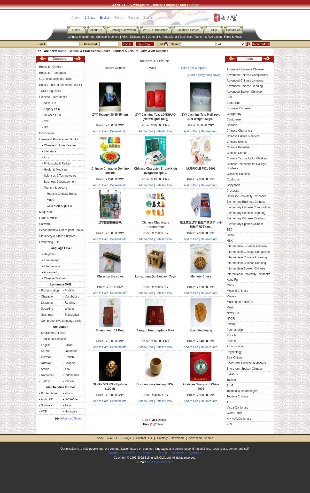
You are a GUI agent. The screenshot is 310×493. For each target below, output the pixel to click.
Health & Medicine (55, 169)
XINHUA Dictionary (239, 418)
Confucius (233, 179)
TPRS (230, 402)
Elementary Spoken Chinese (245, 224)
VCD (44, 411)
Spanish (70, 363)
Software (45, 224)
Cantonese (234, 119)
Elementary (51, 260)
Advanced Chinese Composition (247, 75)
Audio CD (47, 399)
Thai (67, 369)
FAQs (127, 438)
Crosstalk (233, 190)
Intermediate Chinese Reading (246, 263)
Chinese (90, 17)
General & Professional (162, 36)
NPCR (231, 318)
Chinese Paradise (238, 147)
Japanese (71, 351)
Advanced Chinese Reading (245, 86)
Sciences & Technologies (60, 175)
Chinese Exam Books (53, 97)
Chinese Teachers (107, 36)
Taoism (231, 379)
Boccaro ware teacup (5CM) (155, 384)
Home (76, 30)
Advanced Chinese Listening (245, 80)
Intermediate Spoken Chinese (246, 268)
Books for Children (51, 66)
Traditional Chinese (53, 339)
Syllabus (232, 374)
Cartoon (232, 125)
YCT (47, 121)
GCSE (231, 235)
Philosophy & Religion (58, 163)
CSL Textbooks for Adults (55, 79)
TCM (230, 385)
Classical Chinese (238, 174)
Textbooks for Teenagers (242, 391)
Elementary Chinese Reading (245, 218)
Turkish (45, 381)
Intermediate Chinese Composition (249, 252)
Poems (231, 341)
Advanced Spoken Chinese (244, 91)
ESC (230, 229)
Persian (70, 381)
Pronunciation (50, 290)
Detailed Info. (118, 131)
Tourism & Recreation (208, 36)
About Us (96, 30)
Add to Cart (100, 131)
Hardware (71, 411)
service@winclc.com (160, 462)
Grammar (47, 314)
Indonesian (72, 375)
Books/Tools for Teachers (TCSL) (60, 85)
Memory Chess (201, 276)
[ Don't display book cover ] (204, 75)
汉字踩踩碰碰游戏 (110, 222)
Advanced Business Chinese (245, 69)
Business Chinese (238, 108)
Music (230, 307)
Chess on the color (110, 276)
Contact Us (233, 30)
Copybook (233, 185)
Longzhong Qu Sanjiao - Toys (155, 276)
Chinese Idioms (237, 141)
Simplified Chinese (53, 333)
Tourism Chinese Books (62, 193)
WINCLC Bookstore (155, 30)
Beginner (49, 254)
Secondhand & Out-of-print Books (61, 230)
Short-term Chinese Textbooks (246, 363)
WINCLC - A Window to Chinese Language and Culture (155, 5)
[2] (155, 424)
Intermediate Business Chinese (247, 246)
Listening (47, 302)
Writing (69, 308)
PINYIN (69, 290)
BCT (47, 127)
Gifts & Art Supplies (154, 51)
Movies (231, 296)
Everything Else (49, 242)
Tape (68, 405)
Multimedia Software (240, 302)
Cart (160, 44)
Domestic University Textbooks (246, 196)
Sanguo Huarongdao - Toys (155, 330)
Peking (231, 324)
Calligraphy (234, 114)
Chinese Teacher (55, 278)
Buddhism (233, 103)
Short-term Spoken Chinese (245, 368)
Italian (68, 345)
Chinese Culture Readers (60, 145)
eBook (69, 393)
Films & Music (233, 36)
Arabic (45, 369)
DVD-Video (72, 399)
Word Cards (234, 413)
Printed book (49, 393)
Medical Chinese (237, 290)
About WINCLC (107, 438)
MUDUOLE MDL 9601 (201, 168)
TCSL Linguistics (50, 91)
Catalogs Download (123, 30)
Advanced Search (188, 30)
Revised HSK (52, 115)
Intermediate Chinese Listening (247, 257)
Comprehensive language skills (61, 320)
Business (186, 36)
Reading (70, 302)
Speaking (47, 308)
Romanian (47, 375)
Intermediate (52, 266)
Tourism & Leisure (125, 51)
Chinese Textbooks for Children (247, 158)
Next (161, 424)
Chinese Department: (82, 36)
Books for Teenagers (52, 73)
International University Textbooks (248, 274)
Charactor (47, 296)
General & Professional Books (89, 51)
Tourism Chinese (114, 68)
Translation (72, 314)
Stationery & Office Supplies (57, 236)
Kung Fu (232, 279)
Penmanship (235, 329)
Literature (50, 151)
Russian (46, 363)
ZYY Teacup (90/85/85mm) (110, 114)
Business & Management (60, 181)
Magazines (46, 212)
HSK (125, 36)
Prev (146, 424)
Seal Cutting (234, 357)
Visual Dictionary (237, 407)
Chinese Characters (239, 130)
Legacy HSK (52, 109)
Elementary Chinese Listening (246, 213)
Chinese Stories (237, 153)
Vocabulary (72, 296)
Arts (46, 157)
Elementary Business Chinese (246, 201)
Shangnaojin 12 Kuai (110, 330)
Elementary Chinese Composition (248, 207)
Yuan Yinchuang (201, 330)
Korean (45, 351)
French (69, 357)
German (46, 357)
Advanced (50, 272)
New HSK (50, 103)
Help (214, 30)
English (104, 17)
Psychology (234, 352)
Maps (50, 200)
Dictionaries (137, 36)
